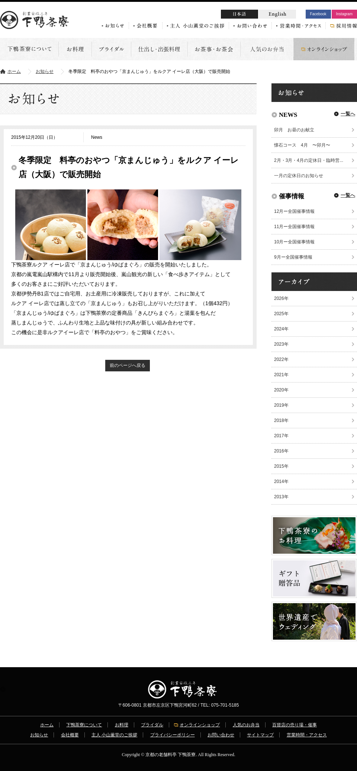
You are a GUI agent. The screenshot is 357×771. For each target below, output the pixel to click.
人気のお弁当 (246, 724)
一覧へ (348, 113)
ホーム (14, 71)
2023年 (281, 344)
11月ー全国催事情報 (294, 226)
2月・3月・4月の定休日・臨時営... (308, 160)
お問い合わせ (221, 735)
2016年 (281, 451)
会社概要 (70, 735)
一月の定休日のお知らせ (298, 175)
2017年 (281, 435)
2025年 (281, 313)
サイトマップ (260, 735)
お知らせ (45, 71)
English (277, 14)
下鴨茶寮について (84, 724)
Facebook (318, 14)
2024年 (281, 329)
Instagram (344, 14)
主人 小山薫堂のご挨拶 (114, 735)
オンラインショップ (200, 724)
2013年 (281, 496)
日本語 (253, 15)
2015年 (281, 466)
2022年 (281, 359)
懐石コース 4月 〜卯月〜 (302, 145)
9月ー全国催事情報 (293, 257)
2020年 (281, 390)
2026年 (281, 298)
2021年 (281, 374)
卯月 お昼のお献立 (296, 129)
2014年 (281, 481)
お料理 (121, 724)
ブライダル (152, 724)
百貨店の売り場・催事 (294, 724)
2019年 (281, 405)
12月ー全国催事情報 (294, 211)
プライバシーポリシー (172, 735)
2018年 (281, 420)
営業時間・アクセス (307, 735)
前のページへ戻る (127, 365)
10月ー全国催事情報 (294, 241)
